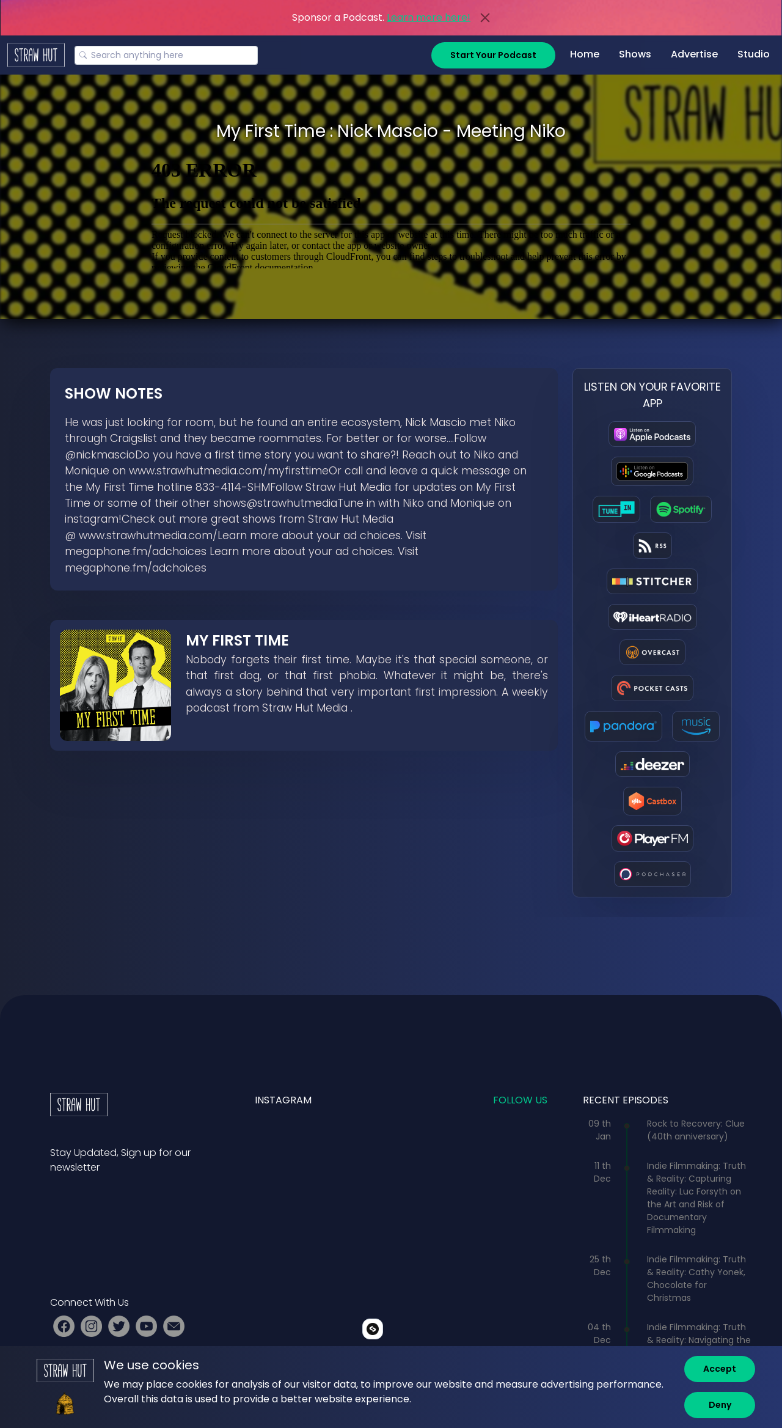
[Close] (485, 18)
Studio (753, 54)
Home (584, 54)
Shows (635, 54)
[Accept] (719, 1369)
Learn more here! (428, 17)
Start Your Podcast (493, 55)
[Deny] (719, 1405)
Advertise (694, 54)
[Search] (166, 55)
